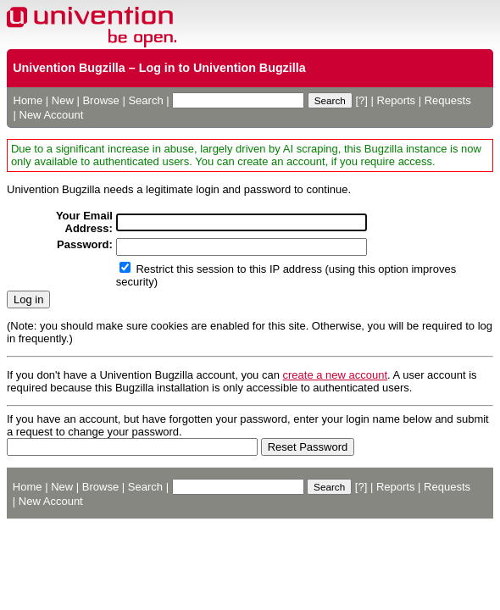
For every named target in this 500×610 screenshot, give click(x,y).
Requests (448, 100)
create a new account (335, 375)
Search (145, 100)
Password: (85, 244)
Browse (100, 100)
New (63, 100)
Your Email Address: (84, 222)
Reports (396, 100)
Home (28, 100)
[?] (361, 100)
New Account (51, 114)
